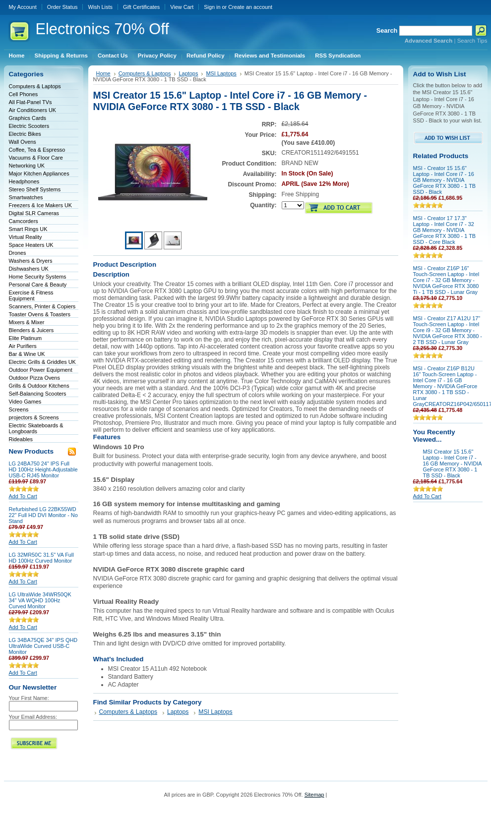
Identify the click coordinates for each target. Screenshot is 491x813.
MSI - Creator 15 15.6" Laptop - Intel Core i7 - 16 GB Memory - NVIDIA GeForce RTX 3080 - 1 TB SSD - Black (444, 180)
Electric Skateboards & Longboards (36, 428)
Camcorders (23, 221)
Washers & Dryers (31, 261)
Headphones (24, 181)
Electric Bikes (25, 134)
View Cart (181, 7)
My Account (23, 7)
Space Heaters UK (31, 245)
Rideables (21, 439)
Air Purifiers (23, 346)
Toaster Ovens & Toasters (39, 314)
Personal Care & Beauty (38, 285)
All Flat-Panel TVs (30, 102)
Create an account (250, 7)
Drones (17, 253)
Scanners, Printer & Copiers (42, 306)
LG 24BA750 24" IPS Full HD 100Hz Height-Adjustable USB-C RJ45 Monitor (43, 469)
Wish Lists (100, 7)
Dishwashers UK (29, 269)
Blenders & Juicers (31, 330)
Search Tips (472, 41)
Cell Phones (23, 94)
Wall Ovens (22, 142)
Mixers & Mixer (27, 322)
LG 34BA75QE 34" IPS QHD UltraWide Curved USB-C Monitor (43, 646)
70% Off (102, 29)
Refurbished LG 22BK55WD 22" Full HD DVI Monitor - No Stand (43, 515)
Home (103, 73)
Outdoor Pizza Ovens (34, 378)
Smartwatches (26, 197)
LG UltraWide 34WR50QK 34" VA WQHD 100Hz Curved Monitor (40, 600)
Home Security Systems (37, 277)
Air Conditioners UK (33, 110)
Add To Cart (23, 496)
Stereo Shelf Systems (35, 189)
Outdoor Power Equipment (40, 370)
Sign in (212, 7)
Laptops (188, 73)
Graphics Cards (28, 118)
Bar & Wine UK (27, 354)
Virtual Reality (25, 237)
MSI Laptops (221, 73)
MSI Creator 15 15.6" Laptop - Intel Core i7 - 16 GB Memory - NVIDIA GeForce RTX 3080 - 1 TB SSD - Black (452, 463)
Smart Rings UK (28, 229)
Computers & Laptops (35, 86)
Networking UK (27, 166)
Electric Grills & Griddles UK (42, 362)
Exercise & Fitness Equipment (31, 295)
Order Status (62, 7)
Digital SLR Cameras (34, 213)
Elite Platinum (25, 338)
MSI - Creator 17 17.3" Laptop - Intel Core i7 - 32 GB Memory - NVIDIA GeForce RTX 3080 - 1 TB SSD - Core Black (444, 230)
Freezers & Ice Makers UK (40, 205)
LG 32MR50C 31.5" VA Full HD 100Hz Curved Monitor (41, 558)
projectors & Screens (34, 417)
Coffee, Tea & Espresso (37, 150)
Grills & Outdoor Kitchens (39, 386)
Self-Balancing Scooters (37, 394)
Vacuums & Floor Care (36, 158)
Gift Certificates (141, 7)
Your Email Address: (33, 717)
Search (387, 30)
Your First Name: (29, 698)
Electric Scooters (29, 126)
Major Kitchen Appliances (39, 173)
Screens (19, 409)
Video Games (25, 402)
